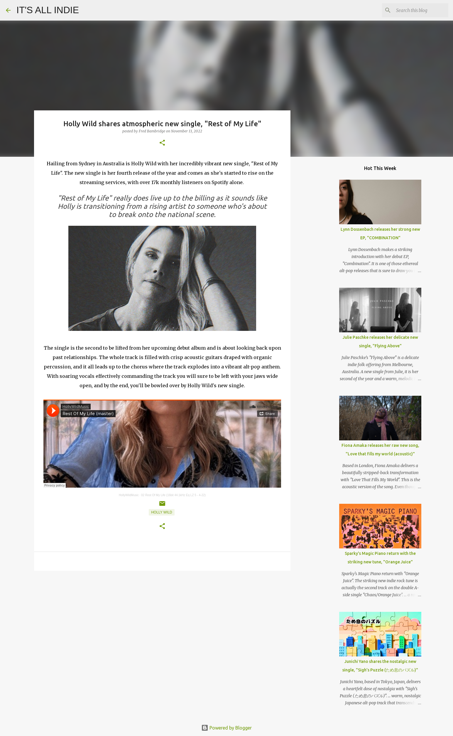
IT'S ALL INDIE (47, 10)
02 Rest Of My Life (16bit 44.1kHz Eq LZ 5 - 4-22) (173, 495)
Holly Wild (161, 512)
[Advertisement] (162, 621)
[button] (162, 143)
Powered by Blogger (226, 727)
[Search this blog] (417, 10)
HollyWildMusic (129, 495)
